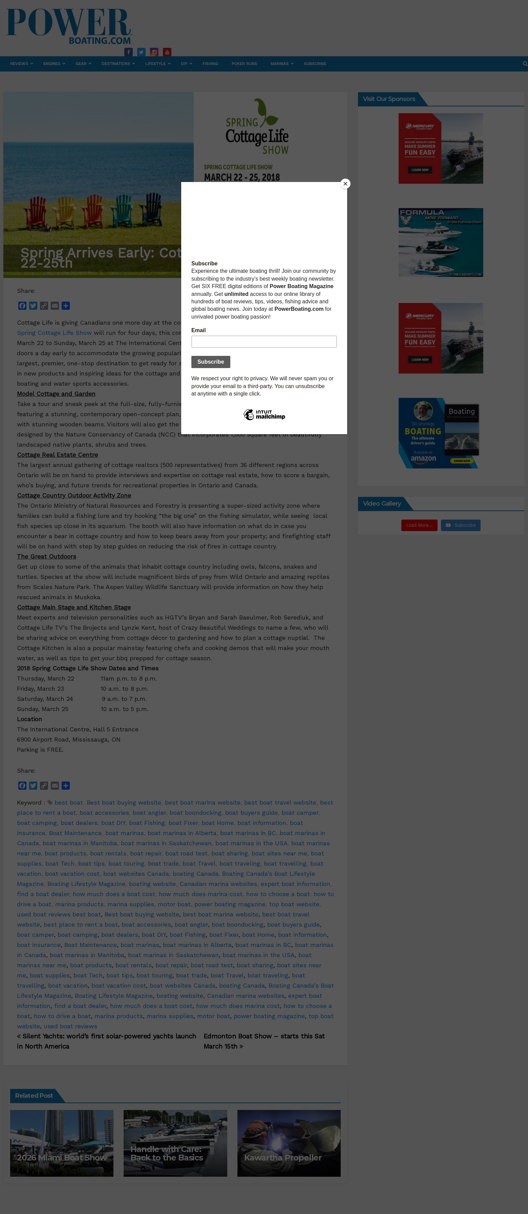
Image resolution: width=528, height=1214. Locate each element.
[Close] (345, 184)
